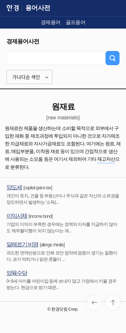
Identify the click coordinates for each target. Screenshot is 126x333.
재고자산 (106, 159)
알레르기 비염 (22, 244)
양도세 (14, 187)
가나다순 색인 (26, 77)
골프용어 (76, 22)
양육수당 (16, 273)
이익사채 (16, 216)
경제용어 (51, 22)
